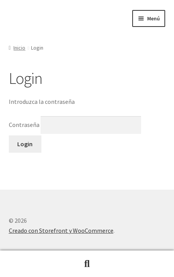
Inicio (19, 47)
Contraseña (75, 124)
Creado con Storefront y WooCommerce (61, 230)
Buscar (87, 264)
